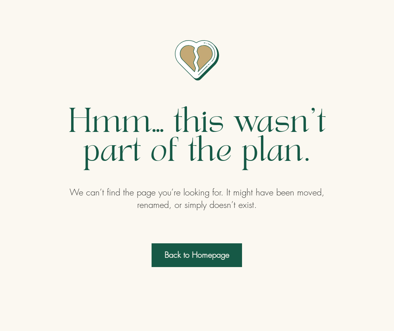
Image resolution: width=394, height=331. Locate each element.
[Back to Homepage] (197, 255)
